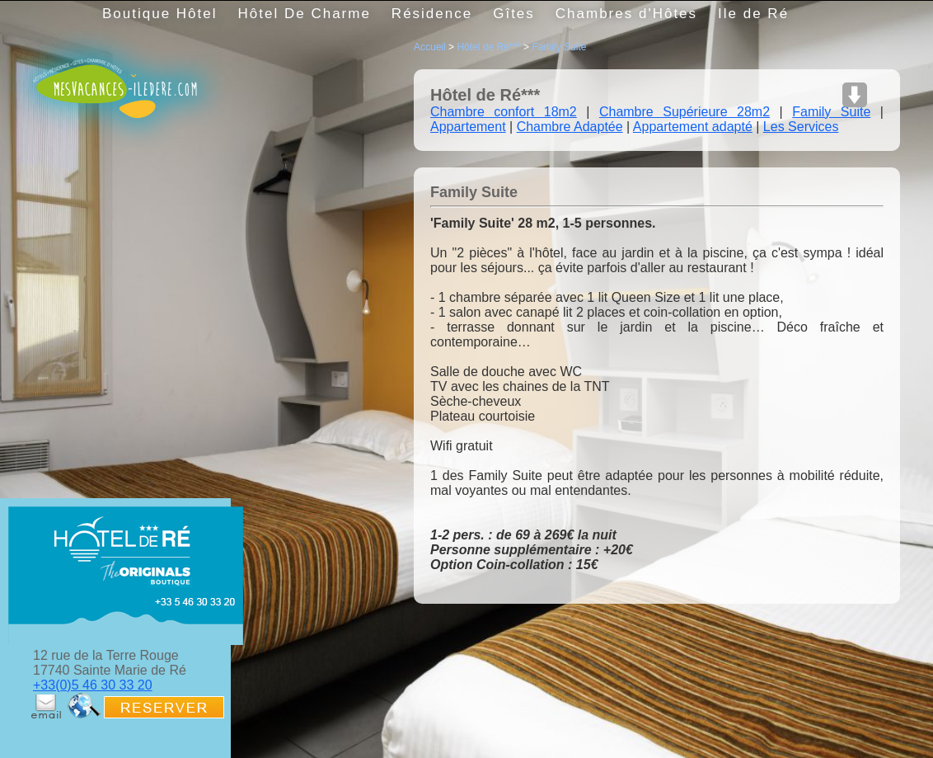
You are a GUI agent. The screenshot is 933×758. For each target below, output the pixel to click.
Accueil (430, 47)
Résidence (431, 13)
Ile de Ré (753, 13)
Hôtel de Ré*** (488, 47)
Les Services (801, 127)
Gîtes (514, 13)
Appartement (468, 127)
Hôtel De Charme (304, 13)
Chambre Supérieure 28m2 (684, 112)
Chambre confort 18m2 (503, 112)
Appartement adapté (692, 127)
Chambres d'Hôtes (626, 13)
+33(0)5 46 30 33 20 (92, 685)
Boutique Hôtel (160, 13)
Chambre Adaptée (570, 127)
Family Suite (559, 47)
